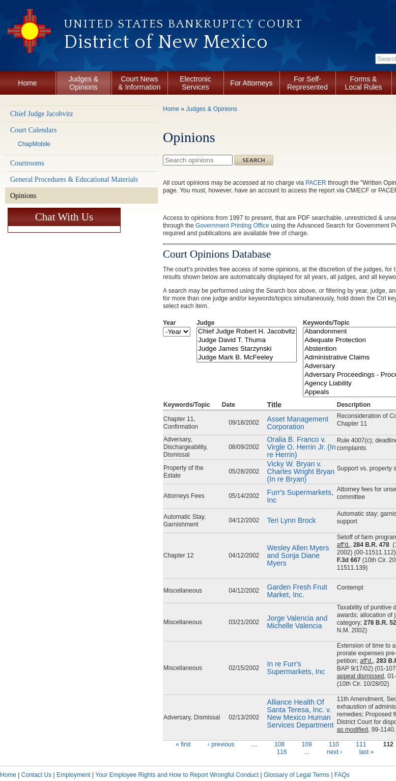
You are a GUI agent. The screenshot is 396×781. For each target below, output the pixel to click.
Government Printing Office (232, 225)
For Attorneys (251, 83)
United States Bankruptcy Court (183, 24)
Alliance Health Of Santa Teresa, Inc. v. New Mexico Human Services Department (300, 713)
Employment (73, 774)
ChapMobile (34, 144)
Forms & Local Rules (363, 83)
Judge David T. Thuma (246, 340)
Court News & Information (139, 83)
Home (27, 83)
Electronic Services (195, 83)
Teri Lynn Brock (292, 520)
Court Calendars (33, 130)
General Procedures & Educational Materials (74, 179)
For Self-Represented (307, 83)
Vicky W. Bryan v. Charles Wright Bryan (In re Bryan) (301, 471)
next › (334, 752)
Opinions (23, 196)
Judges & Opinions (83, 83)
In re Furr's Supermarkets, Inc (297, 668)
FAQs (342, 774)
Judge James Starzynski (246, 349)
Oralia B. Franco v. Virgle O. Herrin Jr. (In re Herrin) (301, 447)
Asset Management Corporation (298, 423)
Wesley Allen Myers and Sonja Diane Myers (298, 555)
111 (361, 744)
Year (169, 322)
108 (279, 744)
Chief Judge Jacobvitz (41, 114)
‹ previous (221, 744)
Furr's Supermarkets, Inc (300, 496)
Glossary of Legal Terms (296, 774)
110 (334, 744)
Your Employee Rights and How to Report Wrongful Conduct (177, 774)
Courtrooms (27, 163)
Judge (205, 322)
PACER (315, 182)
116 (282, 752)
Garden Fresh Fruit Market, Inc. (297, 591)
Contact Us (36, 774)
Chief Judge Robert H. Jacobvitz (246, 331)
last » (366, 752)
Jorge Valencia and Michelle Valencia (297, 622)
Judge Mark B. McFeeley (246, 357)
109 (307, 744)
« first (183, 744)
